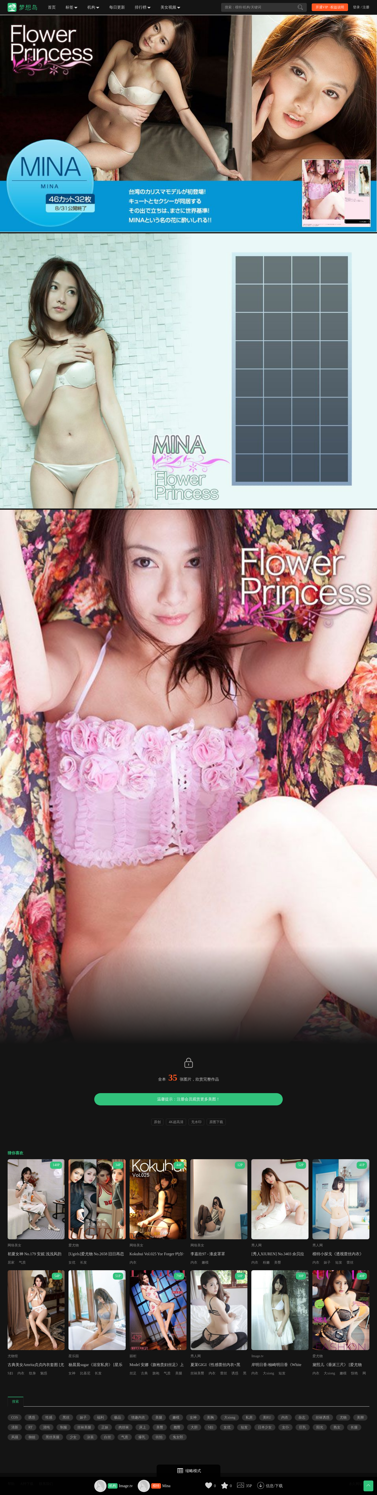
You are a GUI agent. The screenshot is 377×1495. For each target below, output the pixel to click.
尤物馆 (13, 1356)
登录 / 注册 (361, 7)
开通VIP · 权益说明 (330, 7)
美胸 (210, 1417)
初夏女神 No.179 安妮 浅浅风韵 (35, 1254)
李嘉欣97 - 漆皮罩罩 (207, 1254)
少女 (73, 1437)
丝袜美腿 (84, 1427)
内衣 (133, 1262)
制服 (63, 1427)
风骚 (14, 1437)
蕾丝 (350, 1262)
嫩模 (205, 1262)
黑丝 (66, 1417)
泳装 (90, 1437)
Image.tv (126, 1486)
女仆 (285, 1427)
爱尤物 (73, 1245)
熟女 (337, 1427)
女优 (71, 1262)
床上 (142, 1427)
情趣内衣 (138, 1417)
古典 (144, 1373)
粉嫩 (266, 1262)
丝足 (133, 1373)
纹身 (32, 1373)
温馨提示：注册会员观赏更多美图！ (188, 1099)
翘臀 (177, 1427)
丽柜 (133, 1356)
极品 (117, 1417)
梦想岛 (28, 7)
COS (14, 1417)
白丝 (107, 1437)
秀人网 (256, 1245)
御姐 (31, 1437)
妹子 (327, 1262)
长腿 (354, 1427)
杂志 (301, 1417)
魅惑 (43, 1373)
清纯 (46, 1427)
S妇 (10, 1373)
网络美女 (14, 1245)
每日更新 (117, 7)
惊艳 (354, 1373)
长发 (83, 1262)
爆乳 (141, 1437)
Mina (166, 1486)
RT (30, 1427)
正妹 (104, 1427)
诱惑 (234, 1373)
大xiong (268, 1373)
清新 (14, 1427)
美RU (267, 1417)
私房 (249, 1417)
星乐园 (73, 1356)
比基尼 (85, 1373)
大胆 (194, 1427)
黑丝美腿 (52, 1437)
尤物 (343, 1417)
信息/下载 (274, 1486)
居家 (11, 1262)
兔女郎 (178, 1437)
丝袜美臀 (197, 1373)
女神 (71, 1373)
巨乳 (302, 1427)
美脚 (360, 1417)
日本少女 (265, 1427)
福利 (100, 1417)
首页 (52, 7)
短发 (338, 1262)
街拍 (159, 1437)
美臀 (277, 1262)
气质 (22, 1262)
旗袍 (155, 1373)
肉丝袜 (124, 1427)
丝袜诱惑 (322, 1417)
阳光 (319, 1427)
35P (249, 1486)
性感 (48, 1417)
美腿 (178, 1373)
